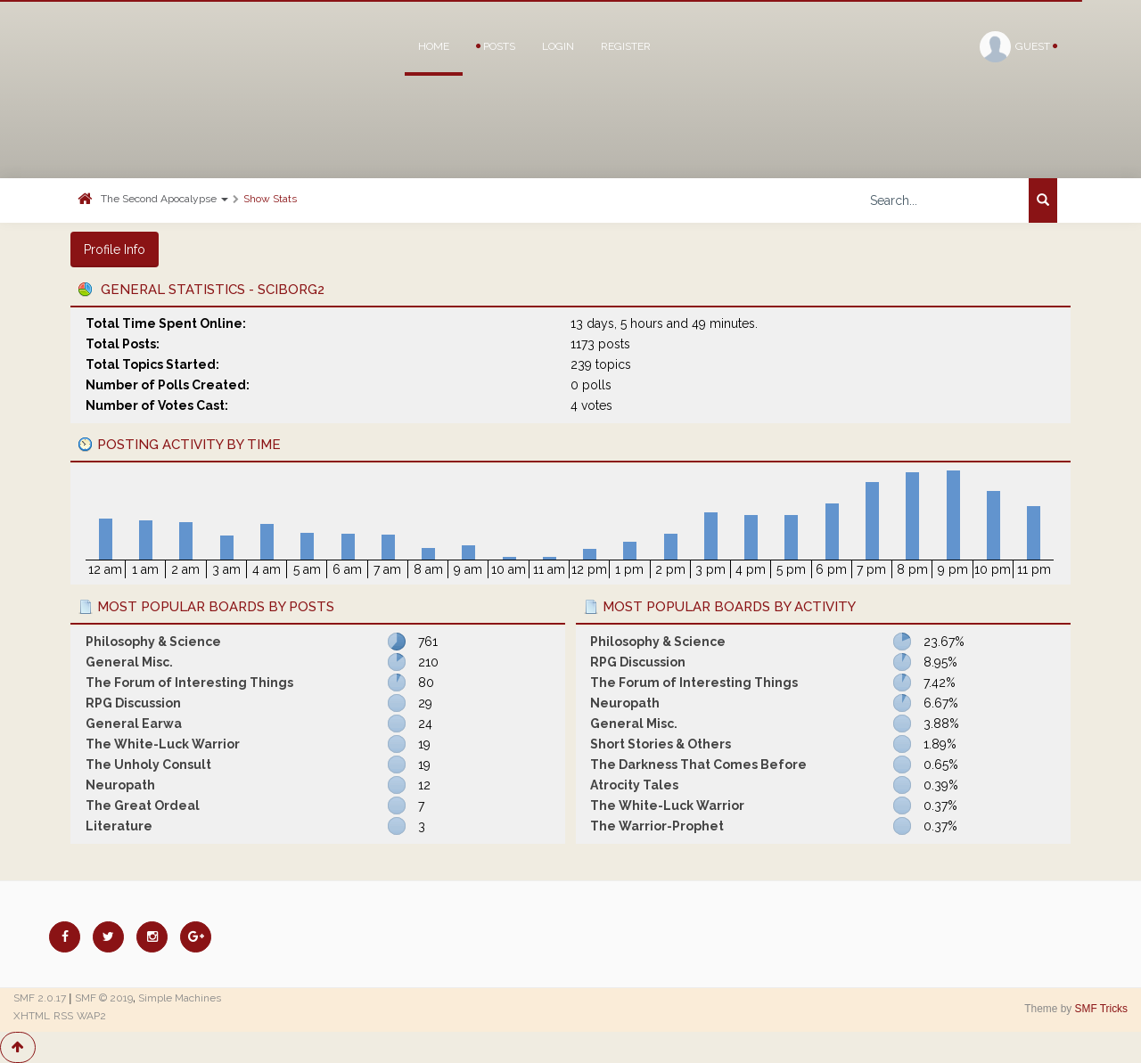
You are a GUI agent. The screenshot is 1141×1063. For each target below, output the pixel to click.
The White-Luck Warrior (163, 744)
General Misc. (129, 662)
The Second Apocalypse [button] (164, 198)
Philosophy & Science (153, 641)
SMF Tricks (1101, 1008)
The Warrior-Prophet (657, 826)
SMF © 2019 (104, 998)
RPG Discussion (133, 703)
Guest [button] (1018, 46)
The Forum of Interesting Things (189, 682)
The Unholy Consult (148, 764)
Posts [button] (495, 46)
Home (433, 46)
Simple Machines (179, 998)
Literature (119, 826)
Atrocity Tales (634, 785)
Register (626, 46)
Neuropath (120, 785)
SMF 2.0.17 (39, 998)
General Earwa (134, 723)
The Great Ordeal (143, 805)
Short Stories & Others (660, 744)
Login (558, 46)
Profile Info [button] (114, 249)
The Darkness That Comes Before (698, 764)
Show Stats (270, 198)
